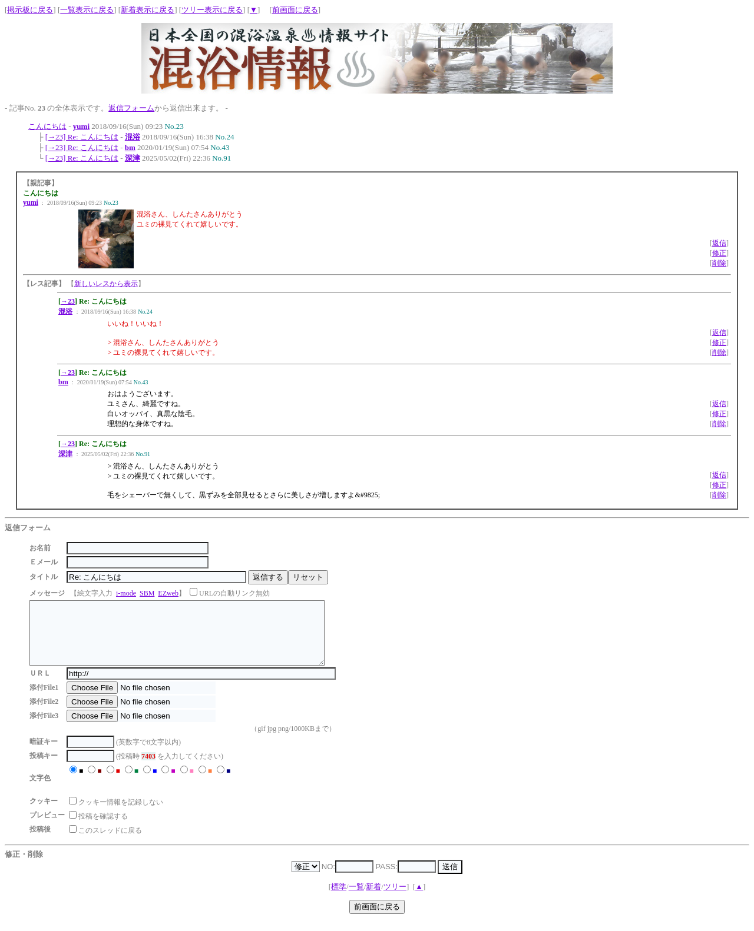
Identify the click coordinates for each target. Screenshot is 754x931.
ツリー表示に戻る (212, 9)
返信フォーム (131, 108)
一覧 (356, 899)
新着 (373, 899)
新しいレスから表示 (106, 284)
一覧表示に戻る (87, 9)
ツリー (394, 899)
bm (130, 147)
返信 (719, 243)
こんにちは (47, 126)
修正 (719, 253)
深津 (132, 158)
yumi (81, 126)
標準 (338, 899)
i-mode (126, 593)
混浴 (132, 136)
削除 (719, 263)
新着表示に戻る (147, 9)
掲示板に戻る (30, 9)
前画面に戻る (295, 9)
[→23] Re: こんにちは (81, 136)
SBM (147, 593)
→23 (68, 301)
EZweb (168, 593)
